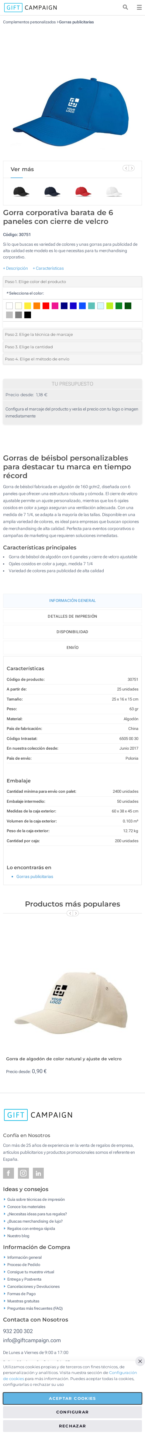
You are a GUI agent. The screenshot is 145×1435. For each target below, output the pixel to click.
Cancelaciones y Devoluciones (33, 1286)
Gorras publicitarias (76, 22)
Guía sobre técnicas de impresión (36, 1199)
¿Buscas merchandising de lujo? (35, 1221)
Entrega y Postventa (24, 1279)
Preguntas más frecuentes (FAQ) (35, 1308)
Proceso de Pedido (23, 1264)
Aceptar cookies (72, 1398)
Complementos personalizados (29, 22)
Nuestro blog (18, 1236)
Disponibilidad (72, 632)
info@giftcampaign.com (32, 1340)
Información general (24, 1257)
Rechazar (72, 1425)
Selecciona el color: (25, 293)
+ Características (48, 268)
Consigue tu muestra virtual (30, 1272)
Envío (73, 647)
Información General (72, 600)
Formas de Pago (21, 1294)
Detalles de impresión (72, 616)
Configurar (72, 1412)
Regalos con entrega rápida (31, 1228)
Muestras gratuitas (23, 1301)
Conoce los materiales (26, 1206)
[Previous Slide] (126, 168)
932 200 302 (18, 1331)
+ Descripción (15, 268)
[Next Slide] (132, 168)
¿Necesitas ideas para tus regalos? (37, 1214)
